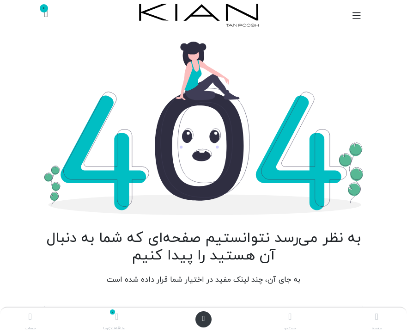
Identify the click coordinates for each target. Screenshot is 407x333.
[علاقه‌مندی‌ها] (117, 318)
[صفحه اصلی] (376, 318)
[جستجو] (290, 318)
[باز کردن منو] (203, 319)
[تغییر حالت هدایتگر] (356, 15)
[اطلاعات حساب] (30, 318)
